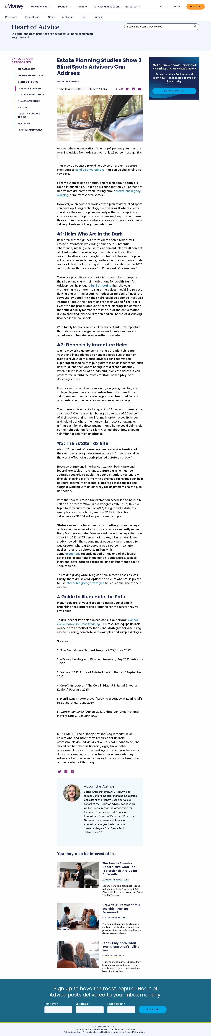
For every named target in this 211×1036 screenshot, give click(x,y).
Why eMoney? (39, 6)
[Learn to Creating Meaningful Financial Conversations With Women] (78, 875)
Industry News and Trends (29, 115)
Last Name (83, 1004)
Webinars (67, 17)
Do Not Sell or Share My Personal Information (123, 1032)
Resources (131, 6)
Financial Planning (30, 88)
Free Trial (195, 6)
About (80, 6)
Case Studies (32, 17)
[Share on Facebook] (139, 89)
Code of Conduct (116, 1029)
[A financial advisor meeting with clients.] (78, 916)
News (51, 17)
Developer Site (100, 1029)
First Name (51, 1004)
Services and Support (106, 6)
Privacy (79, 1029)
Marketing (24, 123)
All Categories (26, 69)
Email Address (116, 1004)
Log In (176, 6)
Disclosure (130, 1029)
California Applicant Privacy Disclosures (82, 1032)
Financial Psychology (31, 94)
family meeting (101, 285)
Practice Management (31, 129)
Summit (98, 17)
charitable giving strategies (85, 583)
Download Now (174, 91)
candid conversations (89, 169)
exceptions (72, 553)
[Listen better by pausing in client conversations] (78, 954)
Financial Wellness (29, 100)
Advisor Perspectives (30, 75)
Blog (83, 17)
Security (88, 1029)
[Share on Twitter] (127, 89)
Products (62, 6)
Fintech (22, 107)
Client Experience (28, 81)
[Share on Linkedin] (133, 89)
